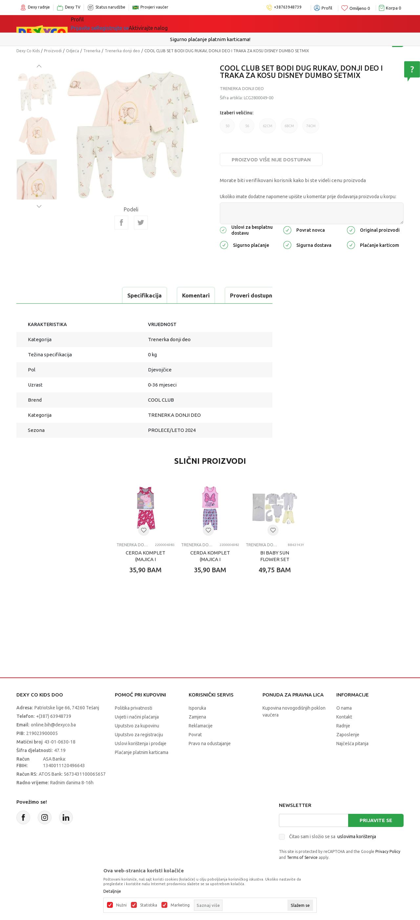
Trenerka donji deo (122, 51)
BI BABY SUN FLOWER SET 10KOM (274, 559)
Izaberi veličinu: (236, 112)
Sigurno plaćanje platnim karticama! (210, 39)
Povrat (195, 734)
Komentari (95, 295)
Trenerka (91, 51)
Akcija (194, 23)
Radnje (343, 725)
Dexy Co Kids (28, 51)
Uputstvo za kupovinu (137, 725)
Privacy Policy (387, 851)
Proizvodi (53, 51)
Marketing (180, 905)
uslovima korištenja (356, 836)
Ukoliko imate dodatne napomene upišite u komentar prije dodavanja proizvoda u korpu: (308, 196)
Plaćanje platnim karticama (141, 752)
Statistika (148, 905)
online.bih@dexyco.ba (53, 724)
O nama (344, 708)
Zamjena (197, 716)
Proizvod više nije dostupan (271, 159)
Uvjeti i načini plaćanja (137, 716)
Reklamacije (201, 725)
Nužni (121, 905)
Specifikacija (44, 295)
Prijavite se (376, 820)
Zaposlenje (347, 734)
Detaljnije (112, 891)
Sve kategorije (93, 23)
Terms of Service (302, 857)
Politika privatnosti (133, 708)
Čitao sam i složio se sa (332, 836)
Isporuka (197, 708)
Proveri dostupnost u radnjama (170, 295)
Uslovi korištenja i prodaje (140, 743)
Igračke (129, 23)
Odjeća (72, 51)
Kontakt (344, 716)
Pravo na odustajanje (210, 743)
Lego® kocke (163, 23)
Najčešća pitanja (352, 743)
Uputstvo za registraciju (139, 734)
